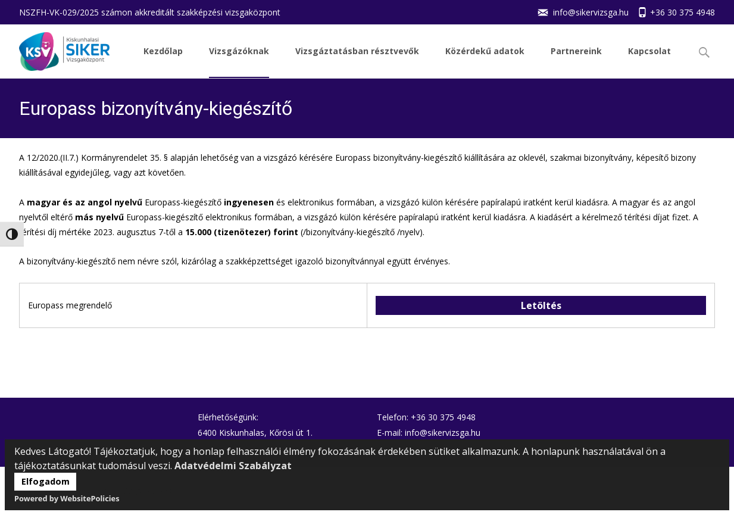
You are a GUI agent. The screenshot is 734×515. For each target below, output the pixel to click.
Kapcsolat (649, 61)
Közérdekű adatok (484, 61)
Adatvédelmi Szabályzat (233, 465)
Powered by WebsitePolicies (67, 498)
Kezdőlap (163, 61)
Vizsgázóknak (239, 61)
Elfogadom (45, 481)
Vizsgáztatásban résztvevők (357, 61)
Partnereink (576, 61)
